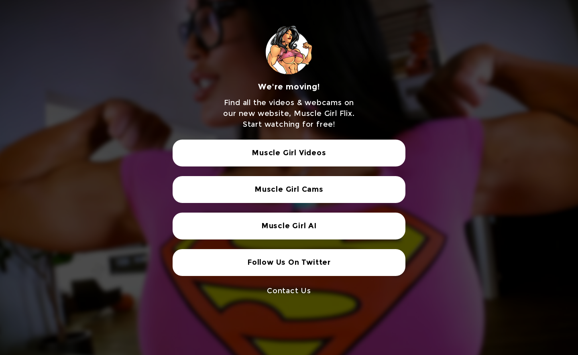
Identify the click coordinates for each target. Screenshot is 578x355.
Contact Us (289, 290)
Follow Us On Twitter (289, 262)
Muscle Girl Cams (289, 189)
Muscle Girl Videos (289, 152)
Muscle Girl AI (289, 225)
